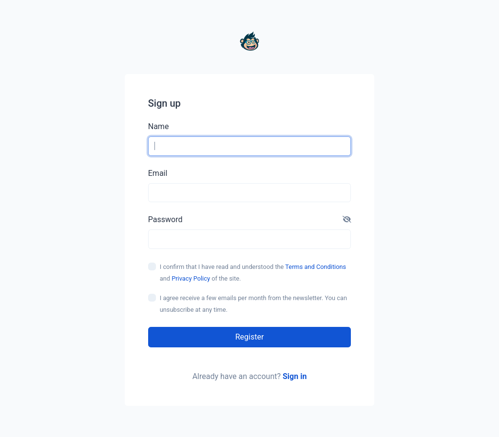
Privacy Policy (191, 278)
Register (249, 337)
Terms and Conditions (315, 266)
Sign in (295, 376)
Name (158, 126)
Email (158, 173)
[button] (347, 220)
